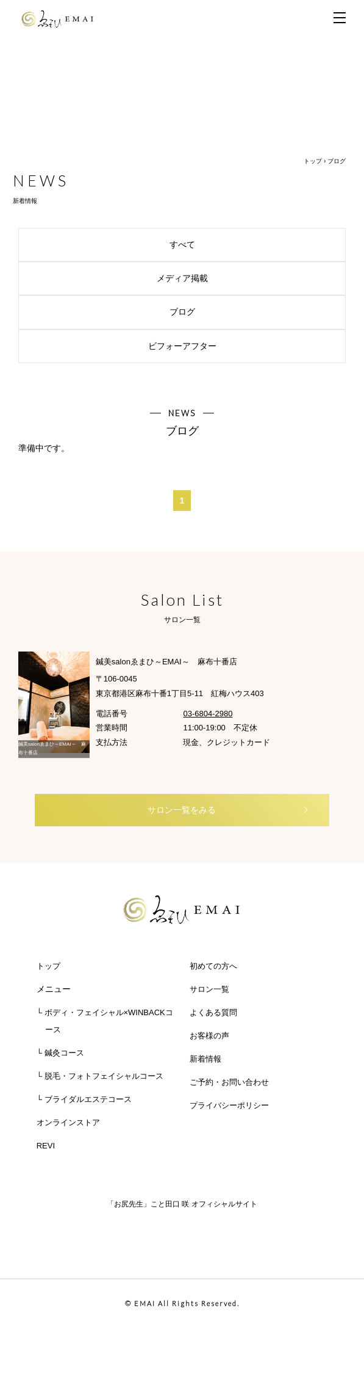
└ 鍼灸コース (60, 1052)
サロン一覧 (209, 989)
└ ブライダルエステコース (84, 1099)
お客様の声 (209, 1035)
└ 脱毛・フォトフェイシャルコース (100, 1076)
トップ (313, 161)
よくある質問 (213, 1012)
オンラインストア (68, 1122)
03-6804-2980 (207, 713)
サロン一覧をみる (228, 810)
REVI (46, 1145)
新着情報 (205, 1058)
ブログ (253, 312)
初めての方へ (213, 966)
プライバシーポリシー (229, 1105)
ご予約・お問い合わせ (229, 1082)
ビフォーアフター (242, 346)
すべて (253, 244)
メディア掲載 (246, 278)
